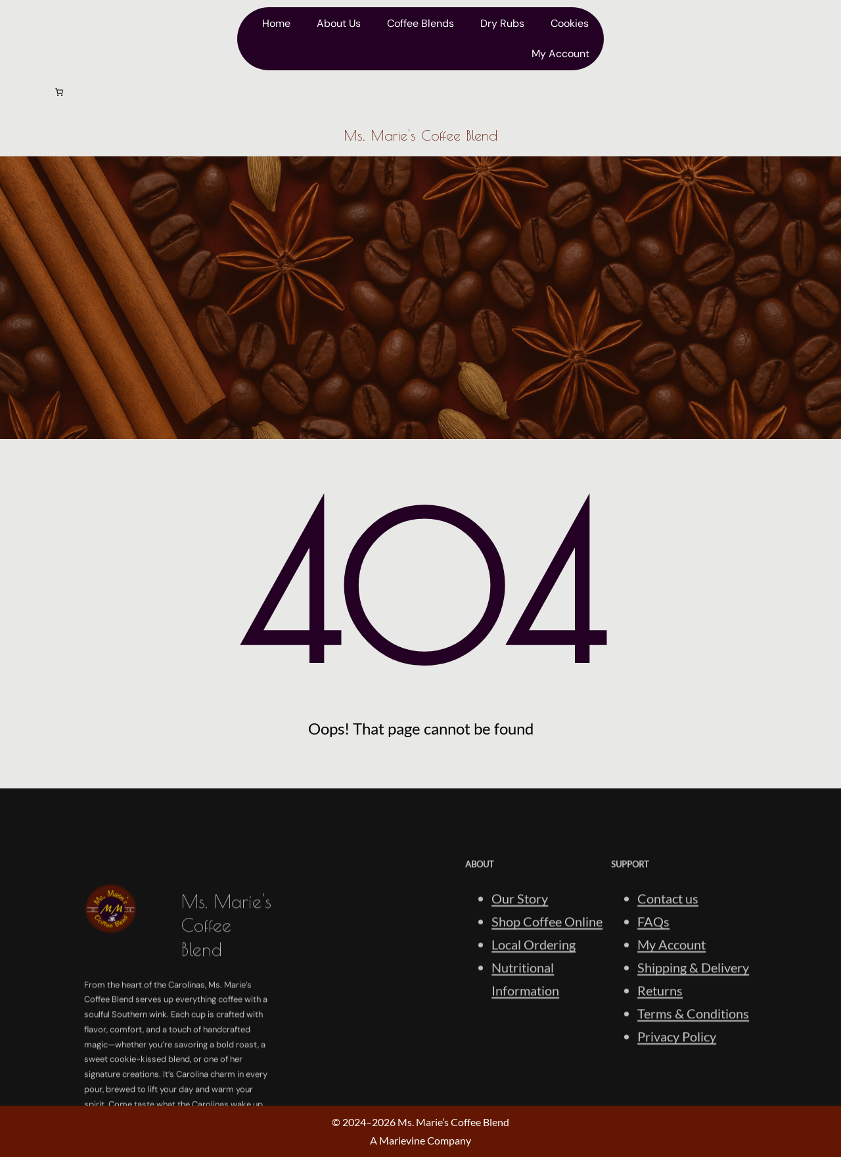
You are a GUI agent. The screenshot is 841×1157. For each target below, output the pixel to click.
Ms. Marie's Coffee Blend (420, 135)
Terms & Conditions (693, 1085)
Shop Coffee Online (546, 993)
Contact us (667, 970)
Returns (660, 1062)
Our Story (519, 970)
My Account (671, 1016)
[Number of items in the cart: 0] (59, 92)
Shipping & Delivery (693, 1039)
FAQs (653, 993)
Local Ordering (533, 1016)
